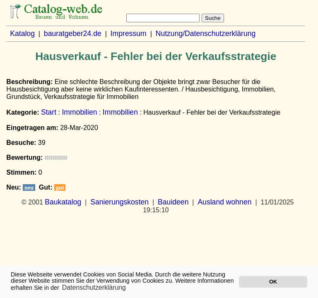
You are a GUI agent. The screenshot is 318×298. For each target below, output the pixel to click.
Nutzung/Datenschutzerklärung (206, 33)
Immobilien (79, 112)
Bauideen (173, 202)
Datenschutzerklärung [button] (94, 287)
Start (48, 112)
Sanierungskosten (119, 202)
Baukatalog (63, 202)
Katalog (22, 33)
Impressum (129, 33)
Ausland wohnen (224, 202)
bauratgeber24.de (72, 33)
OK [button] (273, 282)
